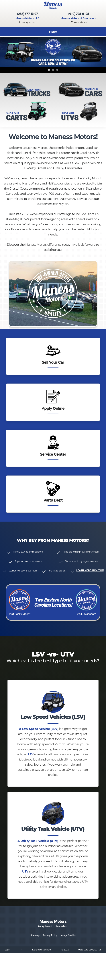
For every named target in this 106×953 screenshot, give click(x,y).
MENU (53, 31)
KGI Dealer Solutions (41, 949)
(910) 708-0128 (78, 13)
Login (7, 949)
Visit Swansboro (86, 614)
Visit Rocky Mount (19, 614)
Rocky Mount (45, 926)
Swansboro (62, 926)
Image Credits (68, 935)
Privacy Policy (50, 935)
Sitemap (34, 935)
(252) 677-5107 (27, 13)
